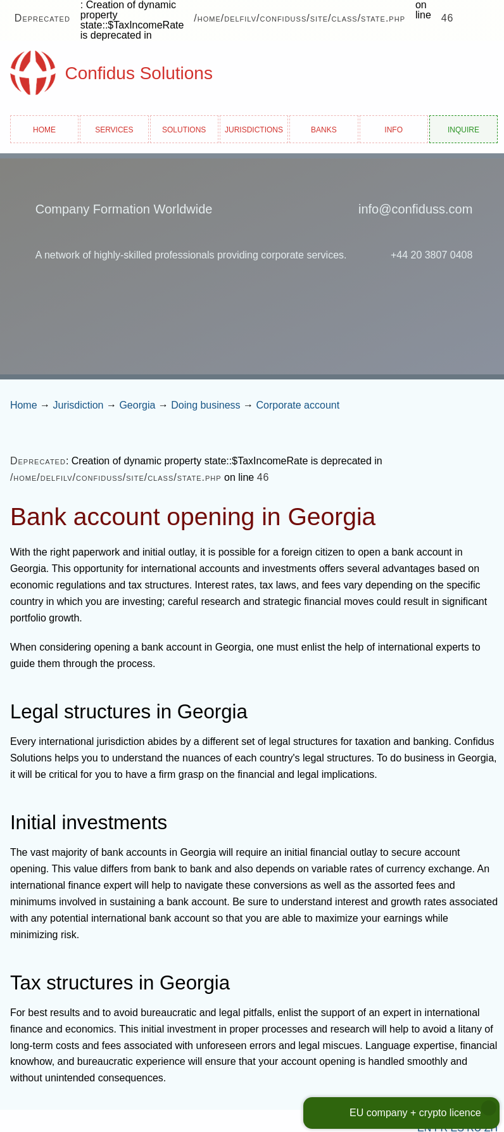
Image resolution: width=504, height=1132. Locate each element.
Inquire (463, 129)
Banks (324, 129)
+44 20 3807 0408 (431, 255)
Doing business (205, 405)
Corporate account (298, 405)
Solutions (184, 129)
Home (44, 129)
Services (114, 129)
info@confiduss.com (415, 209)
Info (393, 129)
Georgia (137, 405)
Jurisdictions (254, 129)
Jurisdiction (78, 405)
